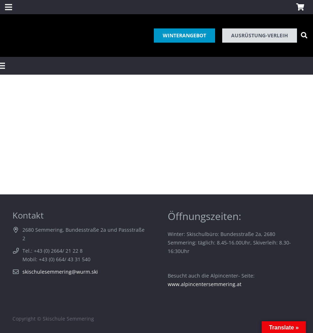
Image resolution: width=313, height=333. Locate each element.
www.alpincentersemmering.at (204, 284)
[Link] (12, 35)
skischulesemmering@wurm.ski (60, 271)
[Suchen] (304, 35)
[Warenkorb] (300, 7)
